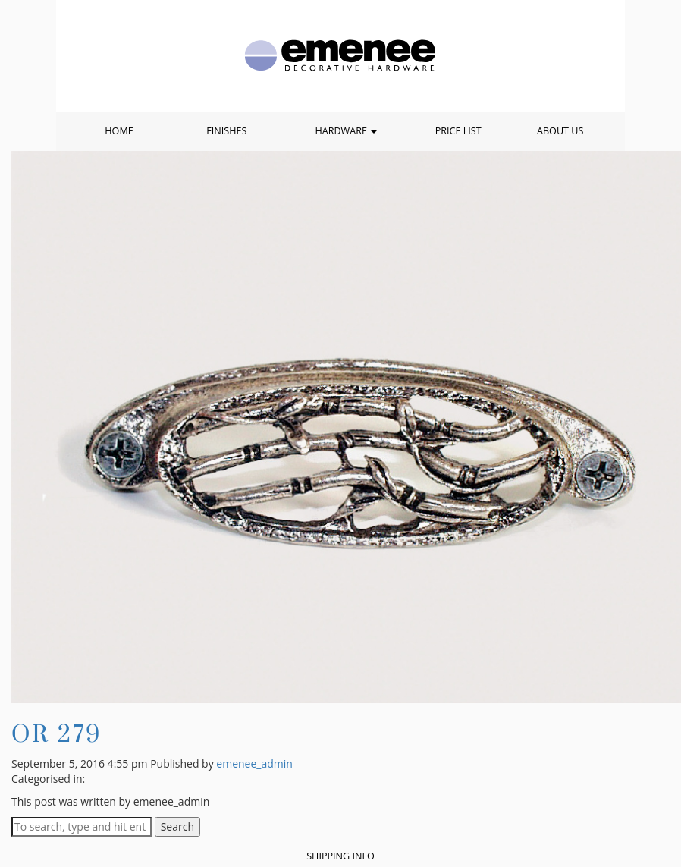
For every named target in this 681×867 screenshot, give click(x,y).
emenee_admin (254, 763)
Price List (458, 130)
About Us (560, 130)
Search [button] (177, 826)
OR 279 (56, 733)
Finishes (226, 130)
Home (119, 130)
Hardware (346, 130)
